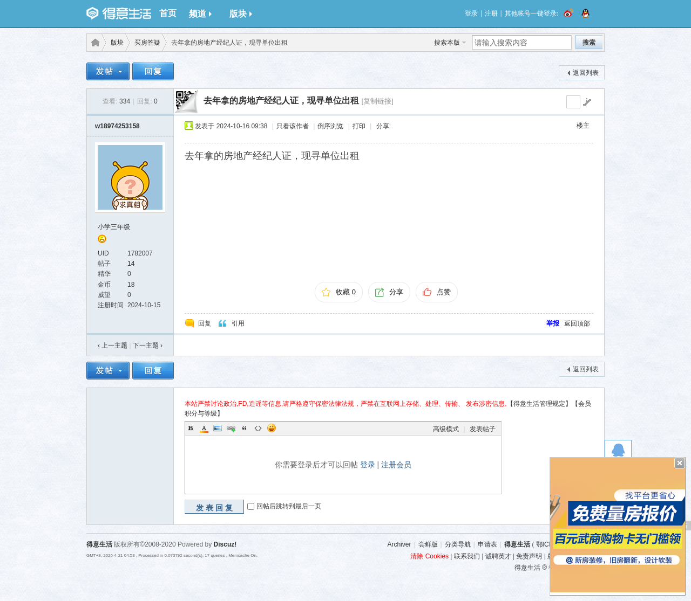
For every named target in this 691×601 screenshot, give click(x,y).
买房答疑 (147, 42)
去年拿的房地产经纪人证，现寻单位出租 (281, 100)
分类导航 (458, 544)
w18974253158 (117, 126)
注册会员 (396, 464)
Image (217, 428)
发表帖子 (483, 429)
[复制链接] (377, 101)
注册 (491, 13)
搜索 (588, 42)
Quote (244, 428)
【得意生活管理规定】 (539, 403)
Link (231, 428)
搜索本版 (447, 42)
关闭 (679, 463)
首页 (168, 13)
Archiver (399, 544)
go (586, 101)
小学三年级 (114, 227)
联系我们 (467, 556)
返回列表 (586, 73)
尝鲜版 (428, 544)
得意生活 (517, 544)
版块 (240, 13)
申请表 (487, 544)
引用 (238, 323)
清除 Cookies (429, 556)
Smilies (271, 428)
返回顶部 (577, 323)
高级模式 (446, 429)
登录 (471, 13)
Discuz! (225, 544)
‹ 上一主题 (112, 345)
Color (204, 428)
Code (258, 428)
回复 (204, 323)
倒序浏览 (330, 126)
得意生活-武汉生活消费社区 (93, 42)
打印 (359, 126)
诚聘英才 (498, 556)
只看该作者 (292, 126)
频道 (200, 13)
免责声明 (529, 556)
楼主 (583, 125)
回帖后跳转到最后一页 (288, 506)
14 (130, 263)
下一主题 (147, 345)
